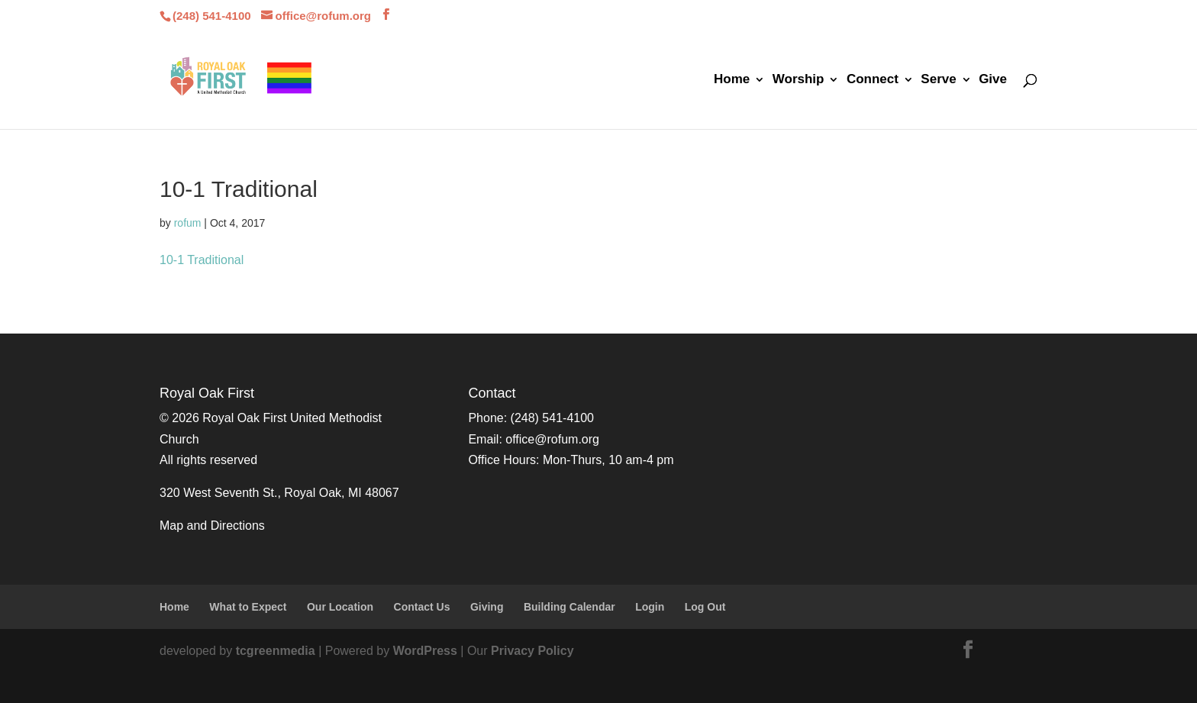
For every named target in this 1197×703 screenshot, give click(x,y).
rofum (188, 223)
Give (993, 80)
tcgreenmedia (275, 650)
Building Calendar (569, 607)
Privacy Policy (532, 650)
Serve (938, 80)
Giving (487, 607)
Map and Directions (212, 525)
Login (649, 607)
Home (732, 80)
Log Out (705, 607)
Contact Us (422, 607)
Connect (873, 80)
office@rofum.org (552, 439)
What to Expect (247, 607)
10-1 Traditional (202, 259)
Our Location (340, 607)
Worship (798, 80)
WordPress (425, 650)
